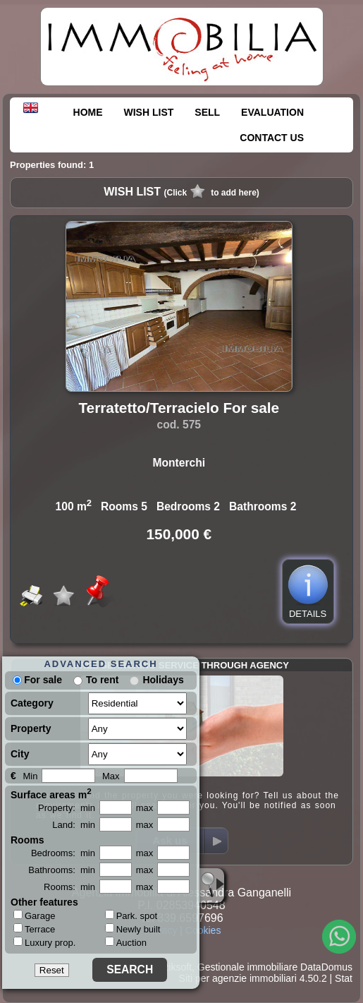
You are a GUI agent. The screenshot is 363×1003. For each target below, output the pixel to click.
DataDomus (326, 967)
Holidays (162, 679)
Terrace (34, 929)
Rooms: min (69, 887)
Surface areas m (51, 793)
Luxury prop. (44, 942)
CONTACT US (272, 137)
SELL (207, 112)
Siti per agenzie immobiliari (238, 978)
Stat (343, 978)
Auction (126, 942)
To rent (102, 679)
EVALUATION (272, 112)
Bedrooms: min (63, 853)
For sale (37, 679)
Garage (34, 915)
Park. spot (131, 916)
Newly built (133, 929)
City (20, 753)
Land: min (73, 824)
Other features (44, 902)
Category (32, 703)
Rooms (27, 840)
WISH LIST (149, 112)
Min (30, 776)
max (145, 808)
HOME (88, 112)
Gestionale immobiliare (247, 967)
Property (31, 728)
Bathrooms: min (61, 870)
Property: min (66, 808)
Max (111, 776)
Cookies (203, 930)
